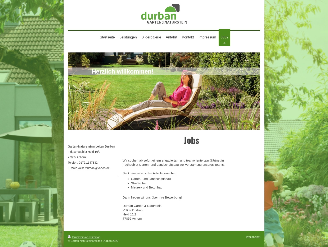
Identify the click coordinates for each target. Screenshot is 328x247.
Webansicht (253, 236)
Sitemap (95, 237)
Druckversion (78, 237)
